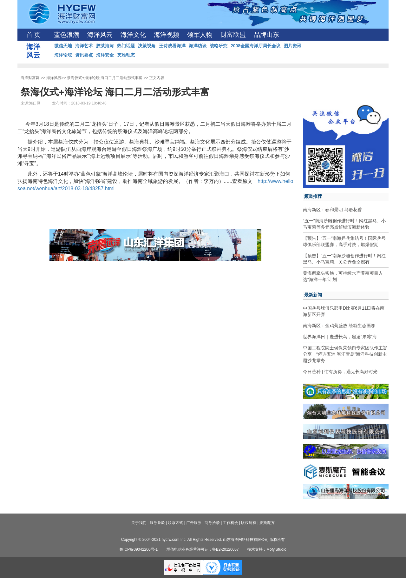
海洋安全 (105, 54)
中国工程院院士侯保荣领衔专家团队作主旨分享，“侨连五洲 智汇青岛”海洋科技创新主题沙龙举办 (345, 354)
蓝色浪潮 (66, 34)
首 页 (33, 34)
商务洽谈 (212, 523)
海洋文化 (133, 34)
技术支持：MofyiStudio (266, 549)
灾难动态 (126, 54)
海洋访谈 (197, 45)
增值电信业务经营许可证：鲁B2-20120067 (203, 549)
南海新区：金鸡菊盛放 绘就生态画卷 (339, 325)
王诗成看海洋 (172, 45)
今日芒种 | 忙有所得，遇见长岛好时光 (340, 371)
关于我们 (139, 523)
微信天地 (63, 45)
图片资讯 (292, 45)
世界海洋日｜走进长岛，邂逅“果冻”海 (340, 336)
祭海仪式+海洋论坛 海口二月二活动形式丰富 (104, 78)
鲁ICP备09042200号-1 (139, 549)
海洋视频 (166, 34)
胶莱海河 (105, 45)
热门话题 (126, 45)
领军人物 (200, 34)
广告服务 (193, 523)
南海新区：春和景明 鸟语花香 (332, 209)
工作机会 (230, 523)
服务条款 (157, 523)
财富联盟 (233, 34)
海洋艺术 (84, 45)
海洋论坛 (63, 54)
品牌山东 (266, 34)
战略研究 (218, 45)
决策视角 (147, 45)
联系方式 (175, 523)
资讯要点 (84, 54)
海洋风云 (100, 34)
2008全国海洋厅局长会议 (255, 45)
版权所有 (248, 523)
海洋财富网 (30, 78)
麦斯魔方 (267, 523)
